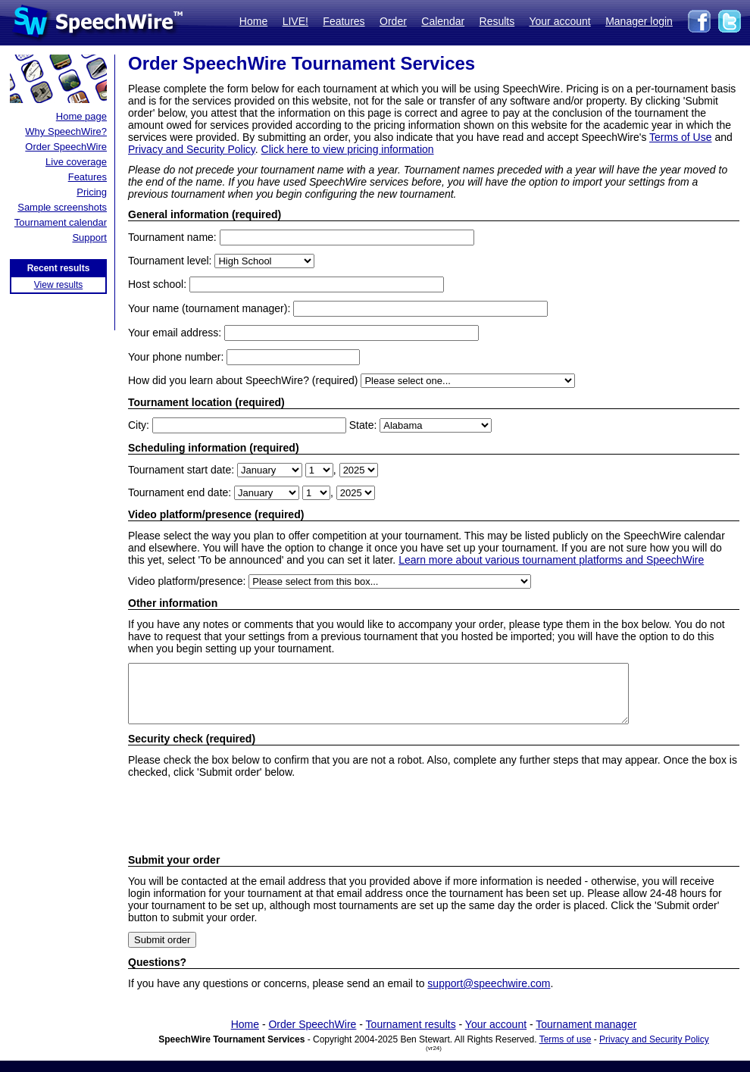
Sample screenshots (62, 207)
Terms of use (565, 1050)
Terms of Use (680, 137)
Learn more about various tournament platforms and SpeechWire (551, 560)
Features (343, 21)
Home (253, 21)
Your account (559, 21)
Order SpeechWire (66, 146)
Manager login (639, 21)
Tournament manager (586, 1036)
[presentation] (243, 827)
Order (393, 21)
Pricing (92, 192)
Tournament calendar (60, 222)
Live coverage (76, 161)
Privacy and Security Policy (191, 149)
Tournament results (411, 1036)
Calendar (442, 21)
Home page (81, 116)
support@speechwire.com (488, 995)
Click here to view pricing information (347, 149)
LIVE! (295, 21)
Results (497, 21)
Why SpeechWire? (66, 131)
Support (89, 237)
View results (58, 285)
